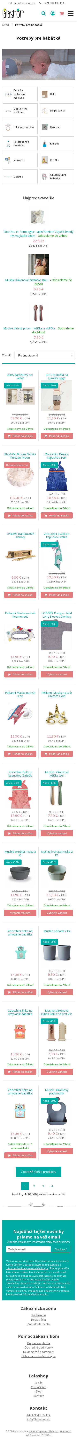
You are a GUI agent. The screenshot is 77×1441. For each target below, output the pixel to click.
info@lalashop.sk (24, 3)
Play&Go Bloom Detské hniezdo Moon (20, 456)
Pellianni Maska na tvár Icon (20, 694)
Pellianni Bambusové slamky (20, 535)
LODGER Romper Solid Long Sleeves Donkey (56, 615)
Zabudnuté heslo (38, 1324)
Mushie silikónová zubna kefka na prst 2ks (56, 1012)
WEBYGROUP (44, 1435)
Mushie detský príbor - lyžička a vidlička (29, 328)
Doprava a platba (38, 1343)
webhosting (65, 1431)
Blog (38, 1392)
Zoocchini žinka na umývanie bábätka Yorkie (20, 1093)
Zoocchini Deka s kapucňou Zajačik (20, 774)
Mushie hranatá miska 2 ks (57, 853)
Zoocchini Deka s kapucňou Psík (56, 456)
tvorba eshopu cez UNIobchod (43, 1431)
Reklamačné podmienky (38, 1352)
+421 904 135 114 (54, 3)
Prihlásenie (38, 1315)
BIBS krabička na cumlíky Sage (57, 376)
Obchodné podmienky (38, 1348)
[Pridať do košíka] (20, 436)
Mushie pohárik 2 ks (57, 931)
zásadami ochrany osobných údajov (27, 1268)
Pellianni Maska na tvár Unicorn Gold (56, 694)
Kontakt (38, 1396)
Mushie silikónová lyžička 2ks (57, 774)
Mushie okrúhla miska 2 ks (20, 853)
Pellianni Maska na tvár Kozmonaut (20, 615)
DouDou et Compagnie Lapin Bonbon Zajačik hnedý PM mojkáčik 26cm (38, 234)
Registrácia (38, 1320)
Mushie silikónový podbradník (56, 1091)
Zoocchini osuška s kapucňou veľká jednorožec (56, 537)
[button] (43, 13)
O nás (39, 1383)
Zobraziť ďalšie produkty (38, 1172)
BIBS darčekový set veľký (20, 376)
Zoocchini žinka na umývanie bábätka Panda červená (20, 1014)
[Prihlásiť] (53, 13)
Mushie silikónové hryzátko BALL (27, 280)
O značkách (38, 1387)
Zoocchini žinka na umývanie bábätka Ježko (20, 934)
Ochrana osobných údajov (39, 1356)
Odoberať (61, 1249)
